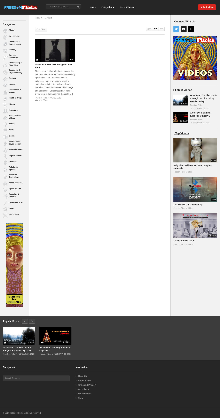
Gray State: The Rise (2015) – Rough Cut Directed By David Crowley (203, 98)
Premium (12, 162)
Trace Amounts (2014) (184, 241)
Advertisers (83, 389)
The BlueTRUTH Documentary (188, 204)
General (12, 84)
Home (93, 7)
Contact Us (84, 394)
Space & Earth (15, 189)
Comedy (12, 50)
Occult (11, 136)
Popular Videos (15, 156)
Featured (12, 78)
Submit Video (84, 380)
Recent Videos (127, 7)
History (12, 104)
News (11, 130)
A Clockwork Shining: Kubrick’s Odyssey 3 (54, 349)
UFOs (11, 208)
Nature (12, 124)
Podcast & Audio (16, 149)
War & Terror (14, 215)
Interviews (13, 110)
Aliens (11, 30)
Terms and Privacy (87, 385)
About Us (82, 376)
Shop (80, 398)
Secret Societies (16, 183)
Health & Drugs (15, 98)
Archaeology (14, 36)
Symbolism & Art (16, 202)
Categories (107, 7)
